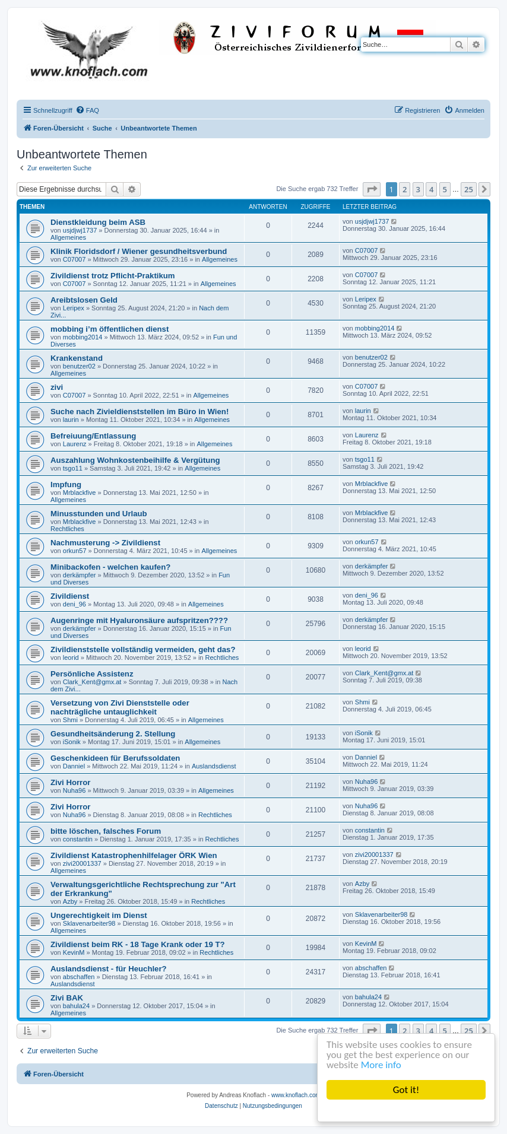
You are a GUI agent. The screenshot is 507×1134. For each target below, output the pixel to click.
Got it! (406, 1090)
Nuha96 (74, 790)
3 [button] (418, 189)
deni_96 (74, 604)
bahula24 (76, 1005)
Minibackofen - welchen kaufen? (110, 567)
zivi (56, 387)
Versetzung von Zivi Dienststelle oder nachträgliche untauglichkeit (119, 707)
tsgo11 (73, 468)
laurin (71, 419)
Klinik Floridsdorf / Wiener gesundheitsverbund (138, 251)
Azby (70, 901)
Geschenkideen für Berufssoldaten (115, 758)
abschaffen (79, 976)
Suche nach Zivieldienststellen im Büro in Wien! (139, 411)
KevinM (74, 952)
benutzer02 (79, 366)
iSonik (72, 741)
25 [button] (468, 189)
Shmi (70, 719)
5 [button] (445, 189)
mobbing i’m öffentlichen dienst (109, 329)
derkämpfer (79, 575)
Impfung (65, 484)
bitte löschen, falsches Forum (105, 831)
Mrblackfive (79, 492)
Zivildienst (69, 596)
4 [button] (431, 189)
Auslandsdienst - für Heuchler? (108, 968)
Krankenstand (76, 358)
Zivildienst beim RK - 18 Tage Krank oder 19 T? (137, 944)
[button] (372, 189)
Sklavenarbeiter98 (89, 923)
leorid (71, 657)
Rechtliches (67, 528)
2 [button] (405, 189)
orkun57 (75, 550)
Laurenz (75, 443)
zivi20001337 (82, 863)
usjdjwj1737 (80, 230)
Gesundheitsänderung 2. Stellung (112, 733)
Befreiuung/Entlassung (93, 435)
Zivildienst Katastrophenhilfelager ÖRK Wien (133, 855)
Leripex (73, 308)
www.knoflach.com (296, 1095)
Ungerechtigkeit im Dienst (98, 915)
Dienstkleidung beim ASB (97, 222)
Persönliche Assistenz (92, 673)
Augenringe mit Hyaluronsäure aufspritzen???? (139, 620)
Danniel (74, 766)
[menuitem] (87, 110)
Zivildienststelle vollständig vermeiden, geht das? (142, 649)
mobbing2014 (83, 337)
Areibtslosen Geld (84, 300)
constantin (78, 839)
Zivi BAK (66, 997)
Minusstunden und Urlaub (98, 513)
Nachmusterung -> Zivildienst (105, 542)
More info (381, 1065)
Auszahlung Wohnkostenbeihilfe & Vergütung (135, 460)
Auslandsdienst (214, 766)
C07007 (74, 259)
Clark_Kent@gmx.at (92, 681)
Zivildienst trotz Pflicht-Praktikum (112, 275)
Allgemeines (68, 237)
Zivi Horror (70, 782)
